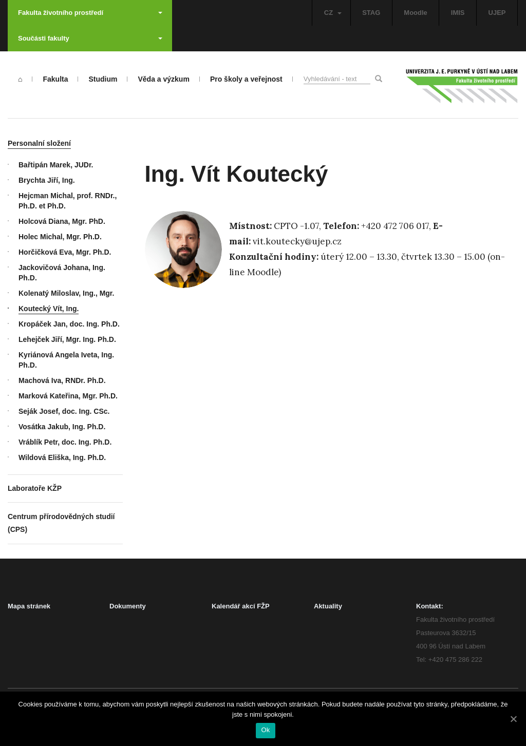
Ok (265, 730)
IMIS (458, 12)
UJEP (497, 12)
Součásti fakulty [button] (90, 38)
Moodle (415, 12)
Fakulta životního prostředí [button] (90, 12)
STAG (371, 12)
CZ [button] (333, 12)
